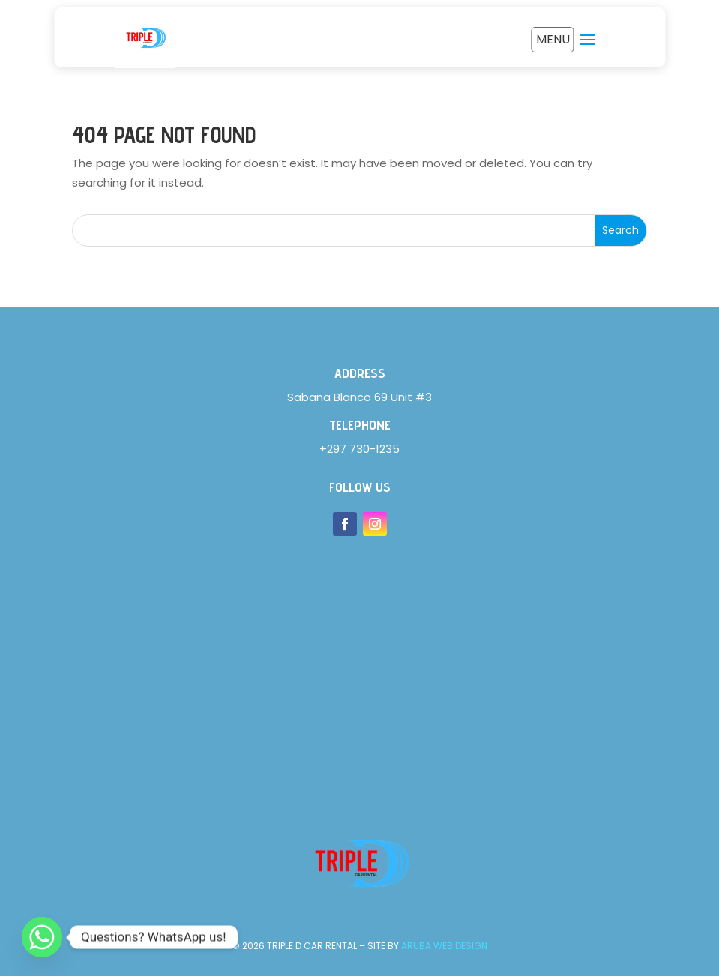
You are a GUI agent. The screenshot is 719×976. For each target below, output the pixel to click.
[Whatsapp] (42, 937)
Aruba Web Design (444, 945)
